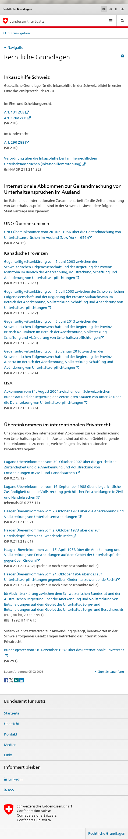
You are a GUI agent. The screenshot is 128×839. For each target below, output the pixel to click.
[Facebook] (6, 680)
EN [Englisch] (122, 9)
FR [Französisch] (110, 9)
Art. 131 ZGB (14, 112)
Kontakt (10, 734)
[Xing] (16, 680)
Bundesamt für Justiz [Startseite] (26, 21)
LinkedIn (15, 779)
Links (8, 755)
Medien (10, 745)
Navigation (17, 47)
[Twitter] (11, 680)
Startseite (11, 713)
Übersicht (11, 723)
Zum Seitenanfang (111, 672)
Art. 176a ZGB (15, 118)
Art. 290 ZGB (14, 142)
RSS (11, 790)
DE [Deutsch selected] (104, 9)
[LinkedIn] (21, 680)
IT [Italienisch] (116, 9)
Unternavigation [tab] (17, 33)
